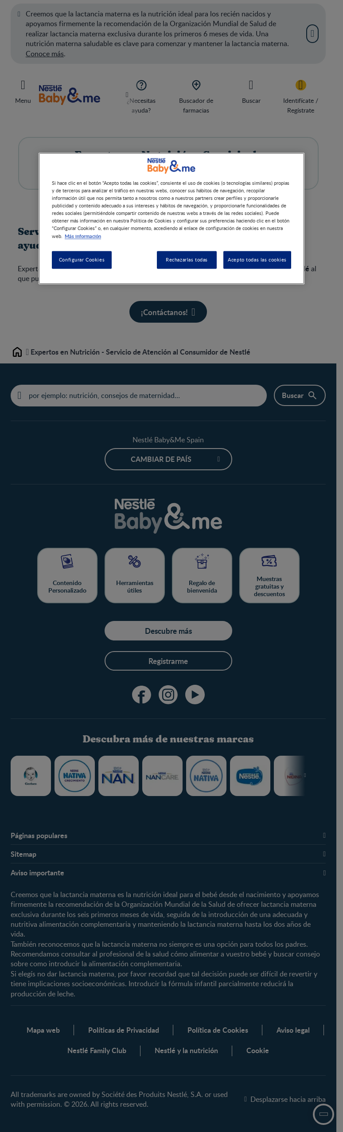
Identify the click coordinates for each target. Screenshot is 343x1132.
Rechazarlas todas (187, 259)
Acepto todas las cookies (257, 259)
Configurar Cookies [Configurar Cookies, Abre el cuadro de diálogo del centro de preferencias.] (82, 259)
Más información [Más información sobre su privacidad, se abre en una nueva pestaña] (83, 235)
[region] (171, 218)
